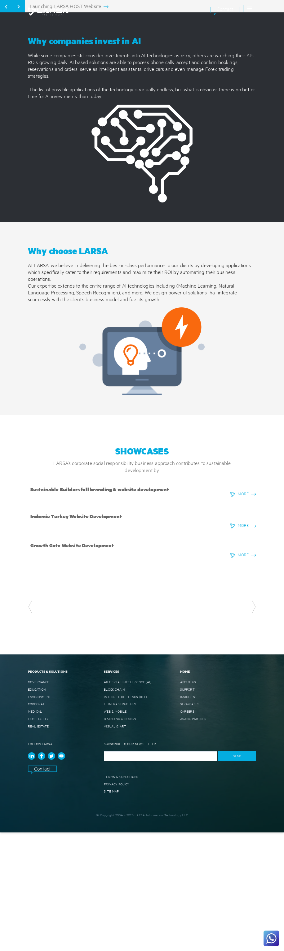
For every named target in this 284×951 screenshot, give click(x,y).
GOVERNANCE (38, 800)
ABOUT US (188, 800)
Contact (225, 9)
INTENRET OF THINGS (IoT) (125, 815)
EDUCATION (37, 808)
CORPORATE (37, 822)
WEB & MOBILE (115, 830)
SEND (237, 874)
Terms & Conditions (121, 895)
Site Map (111, 910)
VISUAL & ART (115, 844)
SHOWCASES (189, 822)
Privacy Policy (116, 902)
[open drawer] (249, 8)
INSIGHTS (187, 815)
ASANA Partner (193, 837)
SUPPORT (187, 808)
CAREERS (187, 830)
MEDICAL (35, 830)
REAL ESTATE (38, 844)
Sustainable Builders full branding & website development (99, 608)
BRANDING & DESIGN (120, 837)
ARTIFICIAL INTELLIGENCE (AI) (127, 800)
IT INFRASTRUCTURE (120, 822)
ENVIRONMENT (39, 815)
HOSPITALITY (38, 837)
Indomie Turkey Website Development (76, 634)
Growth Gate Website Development (72, 664)
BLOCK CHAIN (114, 808)
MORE (243, 612)
